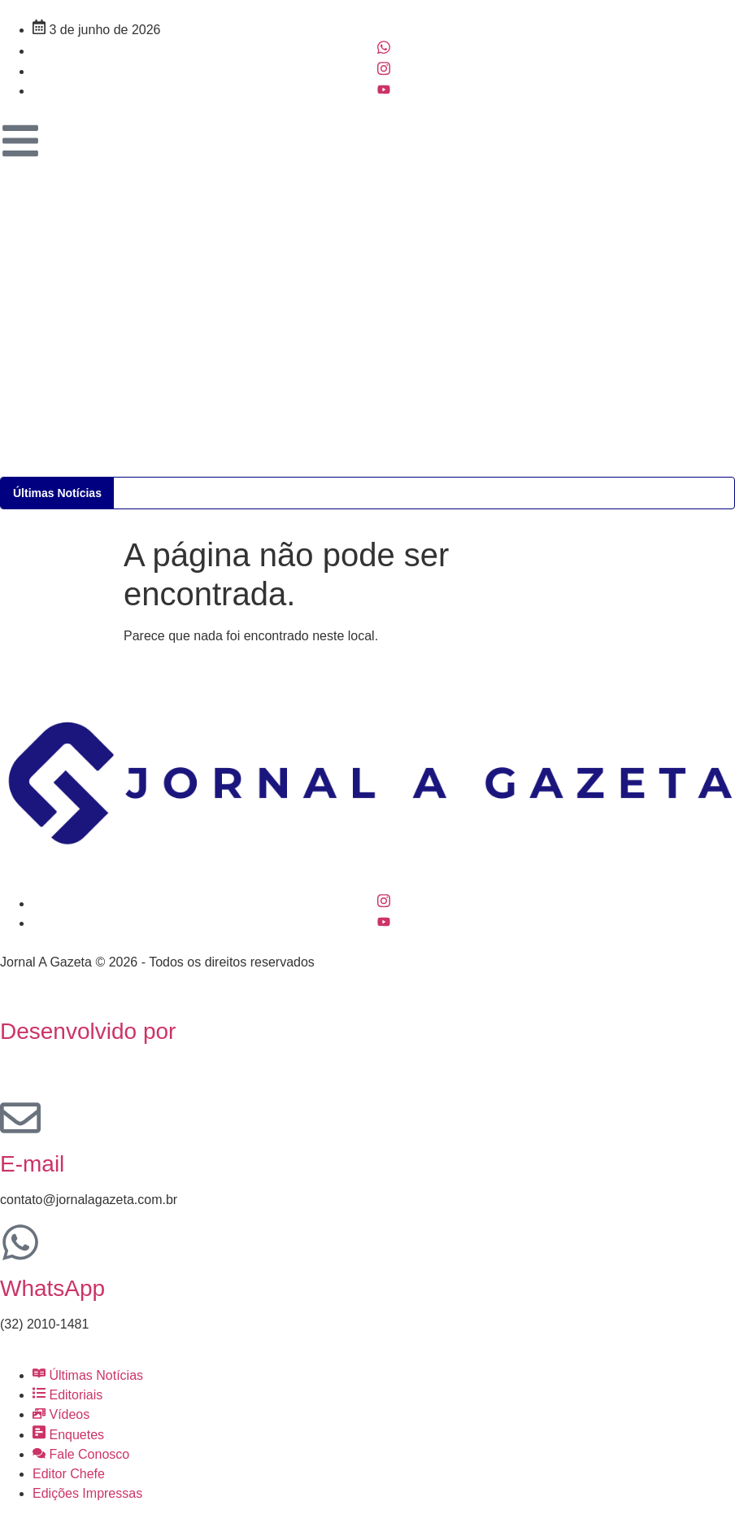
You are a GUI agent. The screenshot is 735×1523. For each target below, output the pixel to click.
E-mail (32, 1163)
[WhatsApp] (20, 1242)
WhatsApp (52, 1288)
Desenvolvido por (88, 1031)
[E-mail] (20, 1118)
